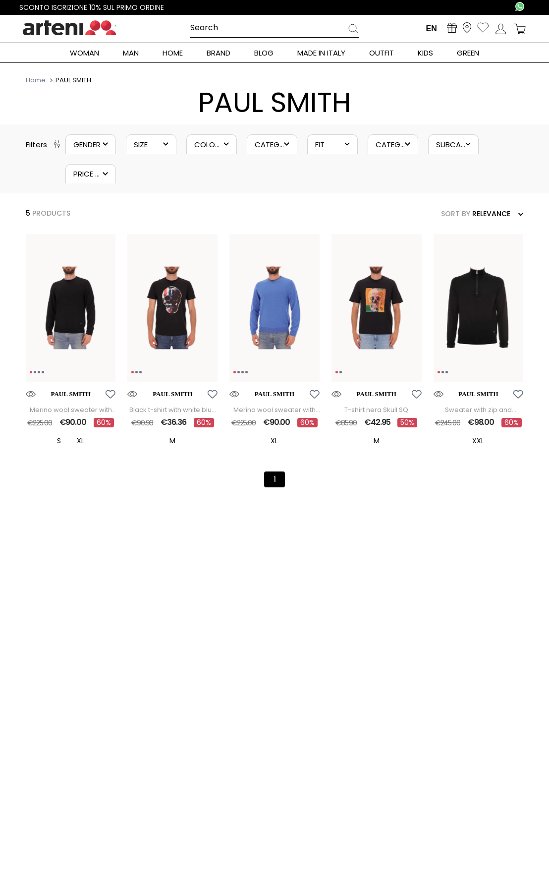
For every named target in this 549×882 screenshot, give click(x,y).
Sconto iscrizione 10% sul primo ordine (91, 7)
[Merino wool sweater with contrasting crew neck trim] (71, 341)
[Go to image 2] (35, 373)
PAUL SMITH (73, 80)
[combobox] (274, 28)
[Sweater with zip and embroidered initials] (479, 341)
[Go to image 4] (43, 373)
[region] (71, 309)
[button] (90, 144)
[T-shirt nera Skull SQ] (376, 341)
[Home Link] (37, 79)
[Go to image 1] (31, 373)
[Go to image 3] (39, 373)
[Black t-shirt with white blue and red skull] (172, 341)
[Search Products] (353, 30)
